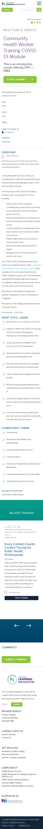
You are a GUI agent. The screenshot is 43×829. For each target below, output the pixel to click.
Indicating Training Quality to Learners (17, 786)
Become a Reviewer (10, 754)
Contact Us (6, 738)
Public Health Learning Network (15, 780)
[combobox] (27, 10)
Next (28, 625)
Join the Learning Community (14, 757)
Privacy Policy (8, 826)
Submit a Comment (16, 659)
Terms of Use (24, 826)
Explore (7, 10)
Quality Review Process (12, 771)
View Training (21, 598)
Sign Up (16, 704)
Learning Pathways (10, 718)
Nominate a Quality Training (13, 751)
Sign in (4, 704)
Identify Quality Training (11, 783)
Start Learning (16, 79)
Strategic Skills (8, 721)
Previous (16, 625)
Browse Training (8, 715)
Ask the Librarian (9, 734)
